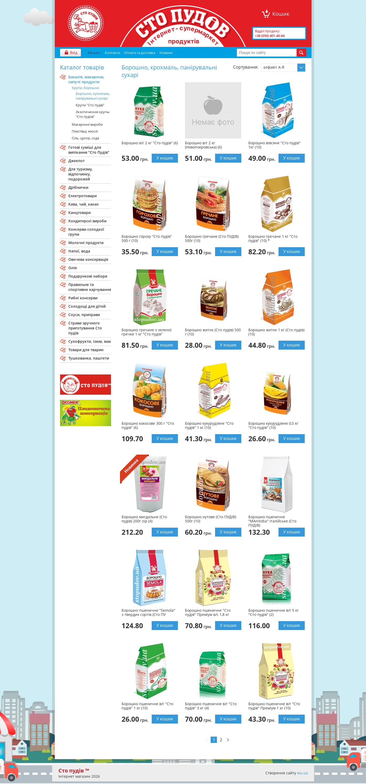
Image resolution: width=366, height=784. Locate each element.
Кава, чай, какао (83, 204)
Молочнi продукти (85, 242)
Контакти (112, 52)
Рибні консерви (82, 297)
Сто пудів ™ (73, 770)
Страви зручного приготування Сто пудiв (85, 328)
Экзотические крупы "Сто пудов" (93, 114)
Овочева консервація (88, 259)
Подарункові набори (87, 276)
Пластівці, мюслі (85, 131)
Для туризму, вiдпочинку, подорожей (80, 174)
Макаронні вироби (87, 124)
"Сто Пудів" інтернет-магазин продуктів (85, 23)
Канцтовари (79, 212)
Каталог (94, 52)
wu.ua (302, 772)
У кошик (164, 158)
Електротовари (82, 195)
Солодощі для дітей (87, 306)
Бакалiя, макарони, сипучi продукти (86, 79)
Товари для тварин (85, 349)
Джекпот (76, 160)
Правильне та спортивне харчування (89, 287)
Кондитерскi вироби (87, 220)
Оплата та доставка (139, 52)
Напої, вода (79, 251)
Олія (72, 267)
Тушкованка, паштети (88, 358)
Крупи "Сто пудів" (90, 105)
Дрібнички (78, 187)
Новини (166, 52)
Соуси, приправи (84, 314)
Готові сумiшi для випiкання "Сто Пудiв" (88, 150)
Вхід (73, 52)
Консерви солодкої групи (86, 232)
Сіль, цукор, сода (85, 138)
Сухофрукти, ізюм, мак (89, 341)
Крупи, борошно (85, 87)
